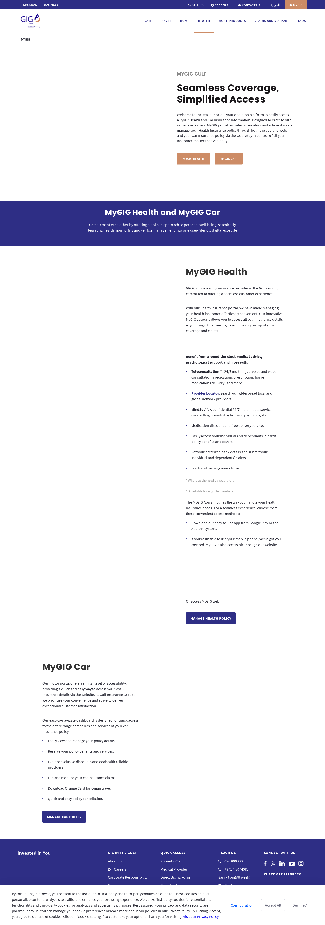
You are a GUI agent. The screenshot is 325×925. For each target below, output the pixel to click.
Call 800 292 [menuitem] (230, 836)
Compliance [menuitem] (117, 860)
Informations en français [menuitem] (127, 876)
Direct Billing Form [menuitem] (175, 852)
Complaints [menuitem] (169, 860)
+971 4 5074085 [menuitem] (233, 844)
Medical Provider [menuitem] (173, 844)
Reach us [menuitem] (227, 827)
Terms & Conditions (160, 875)
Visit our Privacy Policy (201, 916)
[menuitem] (29, 4)
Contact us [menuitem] (229, 860)
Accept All (273, 905)
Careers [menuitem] (117, 844)
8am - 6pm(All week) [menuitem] (234, 852)
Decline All (301, 905)
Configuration (242, 905)
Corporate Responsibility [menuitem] (127, 852)
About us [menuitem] (115, 836)
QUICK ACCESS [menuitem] (173, 827)
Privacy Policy (187, 875)
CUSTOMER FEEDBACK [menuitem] (282, 849)
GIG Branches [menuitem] (232, 868)
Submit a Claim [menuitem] (172, 836)
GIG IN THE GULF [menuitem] (122, 827)
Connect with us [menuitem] (279, 827)
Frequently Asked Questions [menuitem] (182, 868)
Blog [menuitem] (111, 868)
